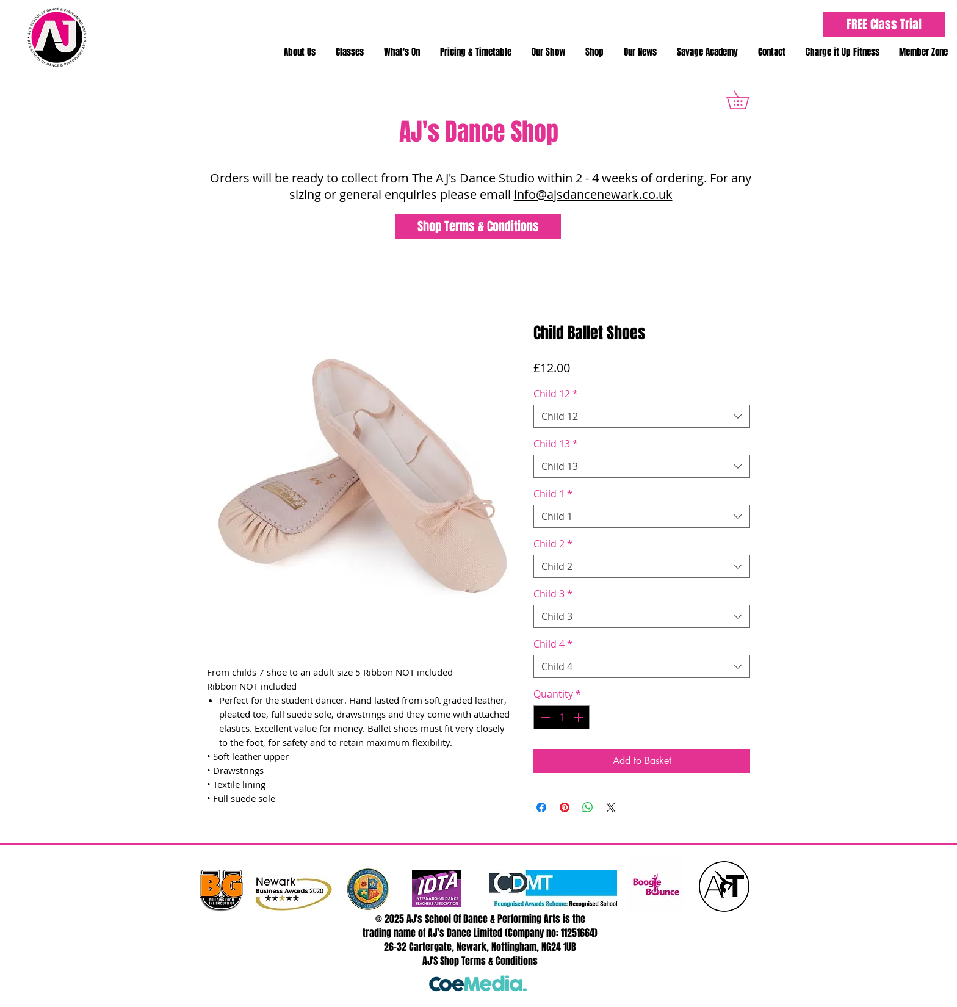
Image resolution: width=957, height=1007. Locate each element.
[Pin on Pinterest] (564, 807)
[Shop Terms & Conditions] (478, 226)
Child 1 (552, 494)
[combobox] (641, 416)
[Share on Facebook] (541, 807)
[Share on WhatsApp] (587, 807)
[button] (299, 52)
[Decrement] (543, 717)
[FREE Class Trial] (884, 24)
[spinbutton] (561, 717)
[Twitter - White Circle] (465, 891)
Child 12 (555, 394)
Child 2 (552, 544)
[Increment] (579, 717)
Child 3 (552, 594)
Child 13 (555, 444)
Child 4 (552, 644)
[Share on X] (611, 807)
